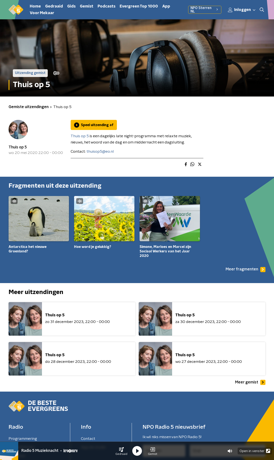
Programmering (23, 439)
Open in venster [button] (255, 451)
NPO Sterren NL (205, 9)
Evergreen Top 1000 (139, 6)
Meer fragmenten (245, 269)
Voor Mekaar (42, 13)
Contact (88, 439)
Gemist (86, 6)
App (166, 6)
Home (35, 6)
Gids (71, 6)
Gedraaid (54, 6)
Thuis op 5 (18, 147)
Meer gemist (250, 382)
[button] (121, 451)
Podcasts (106, 6)
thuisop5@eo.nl (100, 152)
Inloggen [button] (242, 10)
